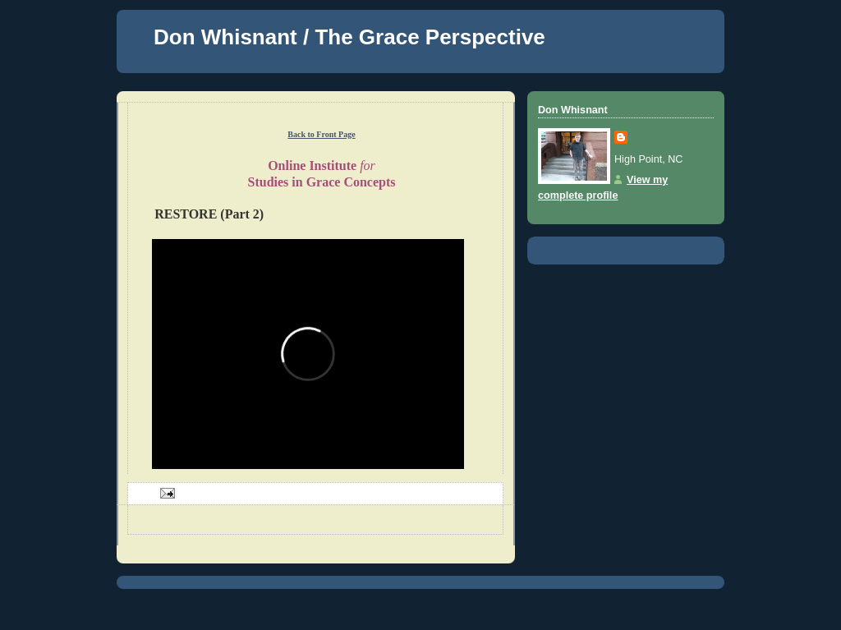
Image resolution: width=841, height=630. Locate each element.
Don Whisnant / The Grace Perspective (349, 37)
